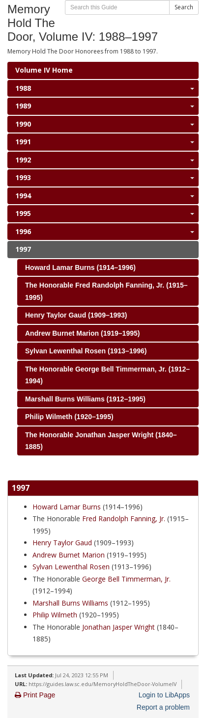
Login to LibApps (164, 695)
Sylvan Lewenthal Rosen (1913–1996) (86, 351)
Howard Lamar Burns (66, 506)
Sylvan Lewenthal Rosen (71, 566)
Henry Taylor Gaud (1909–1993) (76, 315)
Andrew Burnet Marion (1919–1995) (82, 333)
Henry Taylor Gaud (62, 542)
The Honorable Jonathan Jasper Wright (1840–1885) (101, 441)
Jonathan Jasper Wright (118, 627)
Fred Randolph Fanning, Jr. (123, 518)
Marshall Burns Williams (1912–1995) (85, 399)
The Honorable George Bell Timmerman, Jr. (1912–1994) (107, 375)
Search (184, 7)
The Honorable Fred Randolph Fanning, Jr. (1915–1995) (106, 291)
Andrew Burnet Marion (68, 554)
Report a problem (163, 707)
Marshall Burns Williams (70, 603)
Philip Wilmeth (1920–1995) (69, 417)
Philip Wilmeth (54, 614)
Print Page (35, 695)
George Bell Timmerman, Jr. (126, 579)
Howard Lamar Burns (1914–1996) (80, 267)
